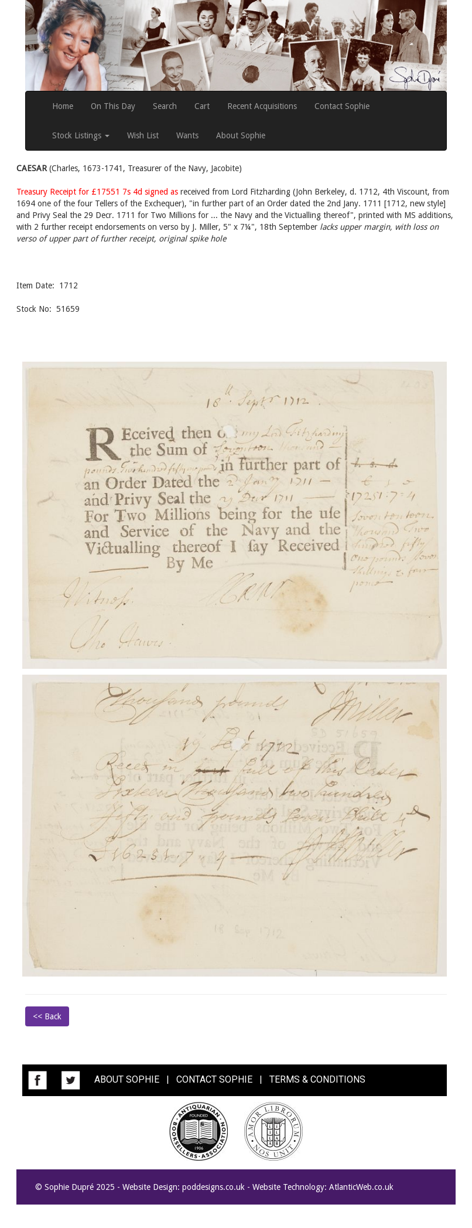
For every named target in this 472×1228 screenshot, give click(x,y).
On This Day (113, 106)
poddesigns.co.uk (213, 1187)
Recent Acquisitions (262, 106)
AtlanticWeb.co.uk (361, 1187)
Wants (187, 135)
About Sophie (240, 135)
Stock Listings (81, 135)
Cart (202, 106)
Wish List (143, 135)
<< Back (47, 1016)
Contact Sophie (342, 106)
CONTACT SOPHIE (214, 1080)
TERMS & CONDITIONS (317, 1080)
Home (62, 106)
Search (165, 106)
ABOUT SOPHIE (126, 1080)
